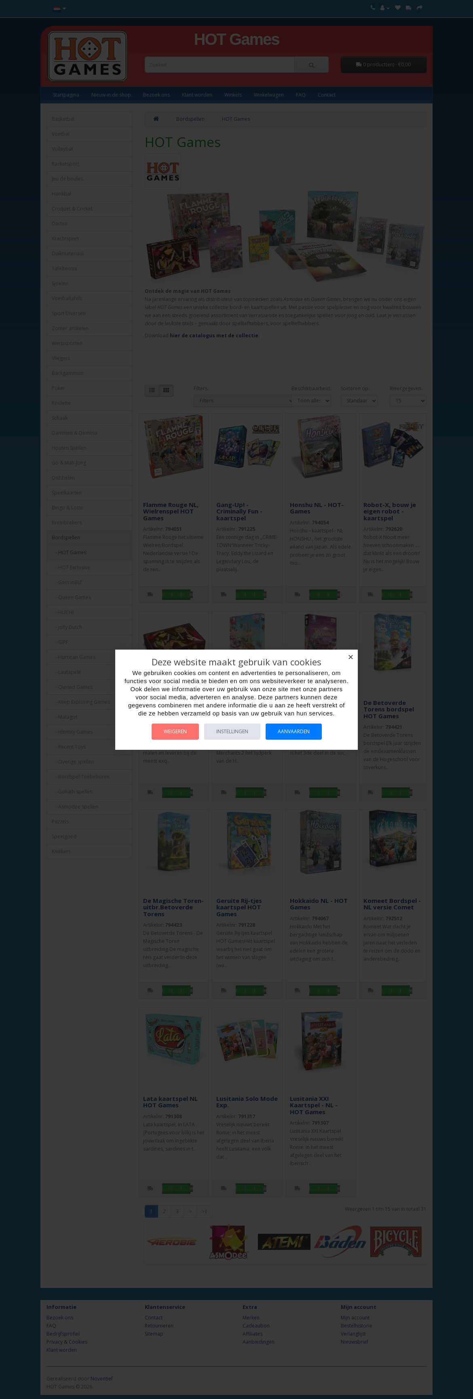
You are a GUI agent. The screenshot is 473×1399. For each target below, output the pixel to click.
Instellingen (232, 731)
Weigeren (175, 731)
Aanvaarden (294, 731)
